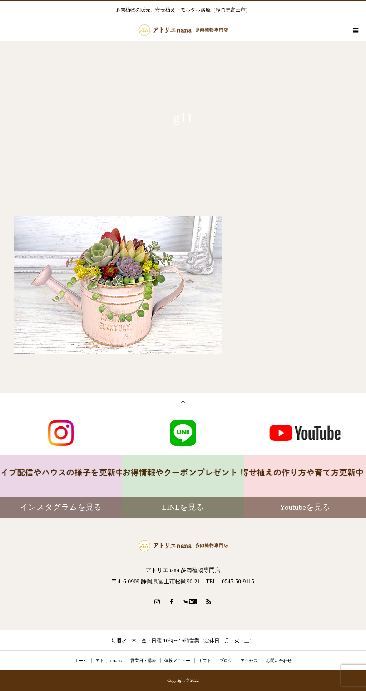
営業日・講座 (143, 660)
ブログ (225, 660)
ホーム (80, 660)
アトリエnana (108, 660)
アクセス (249, 660)
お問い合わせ (279, 660)
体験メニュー (177, 660)
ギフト (204, 660)
